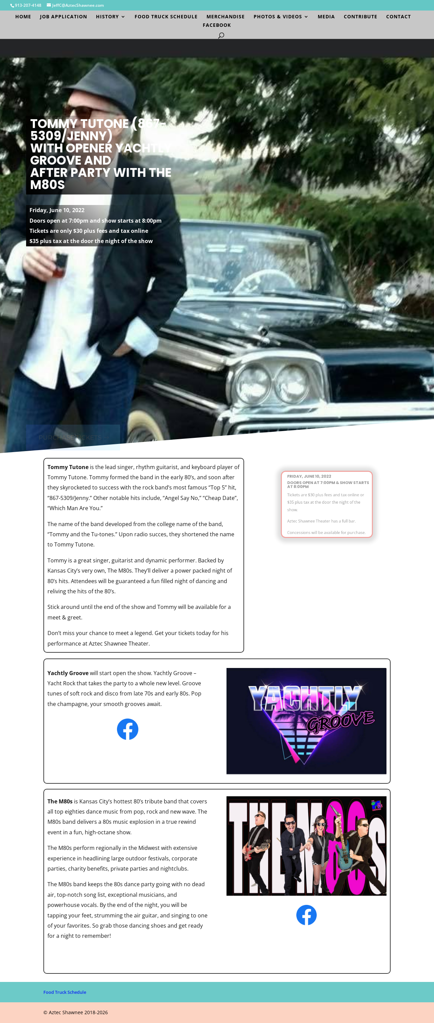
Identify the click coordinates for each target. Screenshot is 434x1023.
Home (23, 17)
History (107, 17)
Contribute (360, 17)
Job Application (63, 17)
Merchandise (225, 17)
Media (326, 17)
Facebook (217, 25)
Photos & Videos (278, 17)
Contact (398, 17)
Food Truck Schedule (166, 17)
